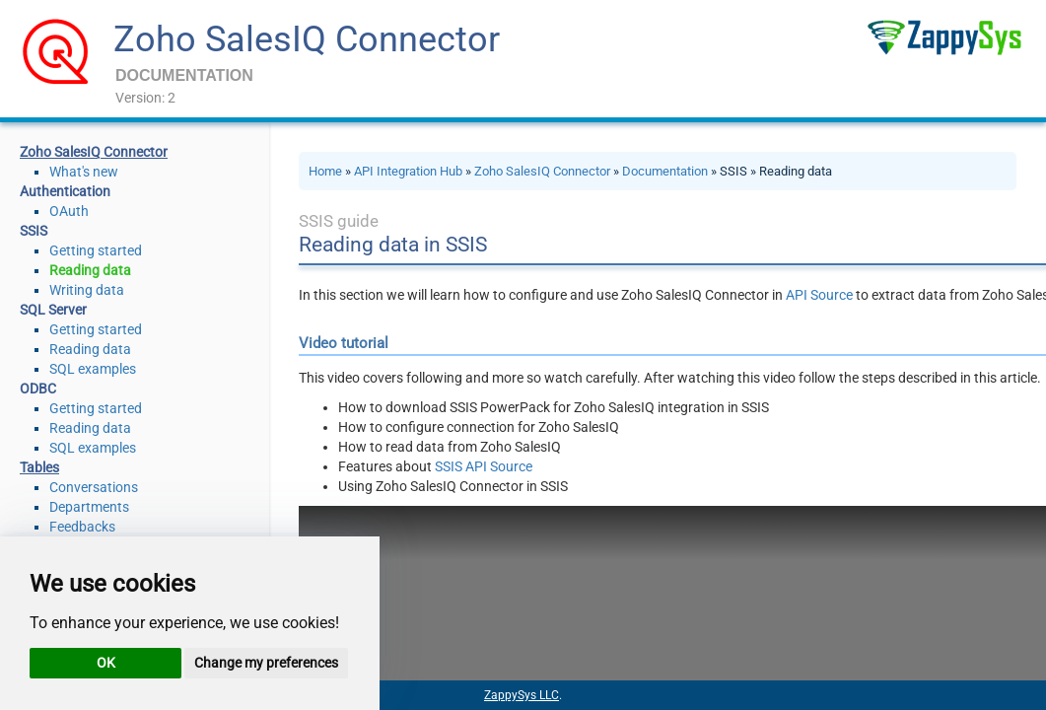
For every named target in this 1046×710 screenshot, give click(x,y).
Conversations (93, 487)
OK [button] (106, 663)
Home (325, 171)
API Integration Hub (408, 171)
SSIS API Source (483, 466)
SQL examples (92, 369)
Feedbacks (82, 526)
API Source (819, 295)
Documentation (665, 171)
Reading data (90, 270)
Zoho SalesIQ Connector (306, 39)
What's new (83, 171)
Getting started (95, 250)
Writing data (86, 290)
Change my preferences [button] (266, 663)
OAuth (69, 211)
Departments (89, 507)
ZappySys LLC (521, 695)
